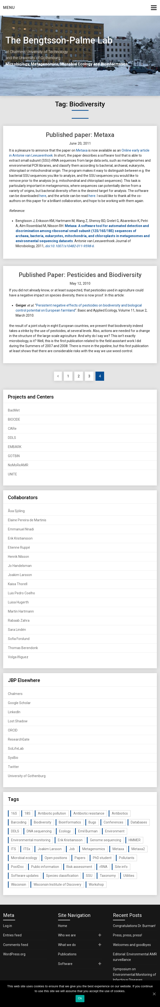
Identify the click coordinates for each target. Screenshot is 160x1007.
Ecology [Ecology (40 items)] (65, 831)
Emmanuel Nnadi (21, 529)
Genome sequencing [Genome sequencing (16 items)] (105, 840)
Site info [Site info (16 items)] (121, 867)
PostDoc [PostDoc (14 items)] (17, 867)
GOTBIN (14, 456)
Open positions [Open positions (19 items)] (56, 858)
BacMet (14, 410)
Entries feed (12, 935)
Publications (67, 954)
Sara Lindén (17, 630)
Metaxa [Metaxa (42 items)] (118, 849)
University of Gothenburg (27, 776)
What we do (67, 945)
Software (65, 964)
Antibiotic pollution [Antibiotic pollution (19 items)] (52, 813)
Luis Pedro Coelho (21, 593)
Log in (7, 926)
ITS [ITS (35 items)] (13, 849)
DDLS (12, 438)
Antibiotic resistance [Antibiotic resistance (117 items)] (88, 813)
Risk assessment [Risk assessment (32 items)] (79, 867)
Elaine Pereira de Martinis (27, 520)
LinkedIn (14, 712)
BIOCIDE (14, 419)
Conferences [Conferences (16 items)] (113, 822)
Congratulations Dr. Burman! (134, 926)
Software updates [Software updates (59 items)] (25, 876)
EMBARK (14, 447)
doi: (47, 246)
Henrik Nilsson (18, 557)
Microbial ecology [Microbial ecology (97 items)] (24, 858)
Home (62, 926)
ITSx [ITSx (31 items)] (27, 849)
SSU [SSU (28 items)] (89, 876)
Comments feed (15, 945)
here (42, 196)
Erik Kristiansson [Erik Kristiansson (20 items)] (70, 840)
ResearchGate (19, 739)
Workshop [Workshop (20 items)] (96, 884)
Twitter (13, 767)
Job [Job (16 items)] (72, 849)
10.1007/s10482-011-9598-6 (72, 246)
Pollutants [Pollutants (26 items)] (126, 858)
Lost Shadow (18, 721)
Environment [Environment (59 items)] (114, 831)
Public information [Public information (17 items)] (45, 867)
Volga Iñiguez (18, 657)
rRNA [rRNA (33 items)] (103, 867)
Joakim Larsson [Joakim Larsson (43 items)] (50, 849)
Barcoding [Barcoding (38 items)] (18, 822)
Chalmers (15, 694)
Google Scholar (19, 703)
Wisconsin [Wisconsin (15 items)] (18, 884)
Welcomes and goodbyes (132, 945)
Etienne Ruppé (19, 547)
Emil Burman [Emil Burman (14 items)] (88, 831)
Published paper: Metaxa (80, 134)
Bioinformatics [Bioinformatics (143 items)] (70, 822)
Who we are (67, 935)
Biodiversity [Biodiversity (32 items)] (42, 822)
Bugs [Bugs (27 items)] (92, 822)
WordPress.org (14, 954)
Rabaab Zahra (19, 620)
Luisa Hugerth (18, 602)
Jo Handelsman (20, 566)
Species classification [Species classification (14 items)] (62, 876)
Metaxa (82, 150)
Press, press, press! (127, 935)
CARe (12, 428)
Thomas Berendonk (23, 648)
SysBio (13, 758)
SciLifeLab (16, 748)
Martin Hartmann (21, 611)
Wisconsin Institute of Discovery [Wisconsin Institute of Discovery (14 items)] (57, 884)
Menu (9, 7)
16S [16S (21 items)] (14, 813)
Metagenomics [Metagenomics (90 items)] (93, 849)
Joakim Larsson (20, 575)
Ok (80, 998)
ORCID (13, 730)
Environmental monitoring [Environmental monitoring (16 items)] (30, 840)
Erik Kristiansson (20, 538)
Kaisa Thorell (17, 584)
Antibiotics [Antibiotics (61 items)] (120, 813)
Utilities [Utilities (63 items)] (128, 876)
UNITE (12, 474)
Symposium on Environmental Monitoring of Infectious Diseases (134, 974)
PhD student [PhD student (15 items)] (102, 858)
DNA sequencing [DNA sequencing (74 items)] (39, 831)
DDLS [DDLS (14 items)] (15, 831)
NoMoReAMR (18, 465)
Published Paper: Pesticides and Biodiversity (80, 274)
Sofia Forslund (19, 639)
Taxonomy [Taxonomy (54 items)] (108, 876)
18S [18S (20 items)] (27, 813)
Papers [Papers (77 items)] (80, 858)
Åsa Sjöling (16, 511)
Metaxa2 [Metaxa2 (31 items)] (138, 849)
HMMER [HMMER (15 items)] (135, 840)
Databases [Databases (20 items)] (139, 822)
